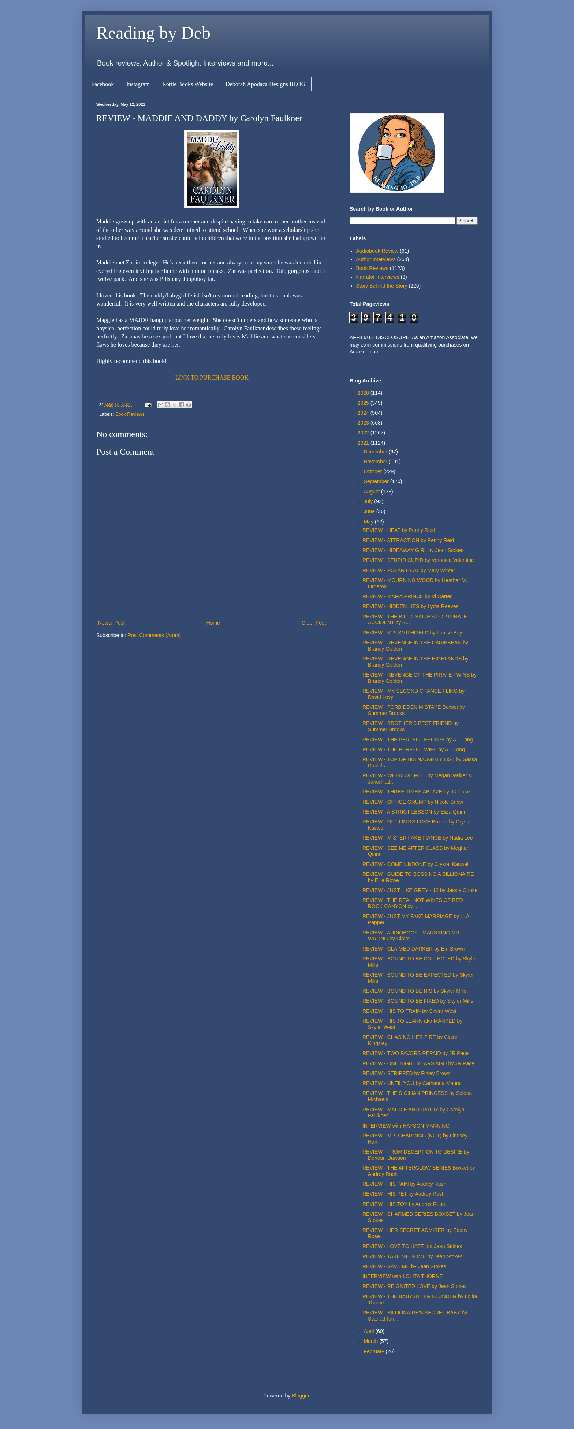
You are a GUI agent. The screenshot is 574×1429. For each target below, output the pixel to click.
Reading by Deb (153, 32)
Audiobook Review (377, 251)
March (371, 1341)
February (374, 1351)
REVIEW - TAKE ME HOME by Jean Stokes (412, 1256)
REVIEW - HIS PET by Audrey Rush (403, 1194)
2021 (364, 443)
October (373, 471)
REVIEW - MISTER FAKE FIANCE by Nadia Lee (417, 838)
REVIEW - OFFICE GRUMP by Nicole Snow (412, 802)
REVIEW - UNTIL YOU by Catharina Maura (411, 1083)
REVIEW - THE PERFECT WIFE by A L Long (413, 749)
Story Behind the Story (381, 286)
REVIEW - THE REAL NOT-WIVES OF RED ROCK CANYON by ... (412, 903)
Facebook (102, 84)
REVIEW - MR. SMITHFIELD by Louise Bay (412, 633)
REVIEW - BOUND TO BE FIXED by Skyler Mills (417, 1001)
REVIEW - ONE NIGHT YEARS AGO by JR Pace (418, 1063)
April (369, 1331)
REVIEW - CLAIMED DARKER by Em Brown (413, 949)
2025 (364, 403)
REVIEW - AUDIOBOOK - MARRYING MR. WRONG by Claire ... (411, 936)
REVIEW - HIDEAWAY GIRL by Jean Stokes (412, 550)
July (369, 501)
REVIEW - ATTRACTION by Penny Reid (408, 540)
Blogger (300, 1396)
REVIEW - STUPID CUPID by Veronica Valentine (418, 560)
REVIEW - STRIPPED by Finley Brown (406, 1073)
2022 (364, 433)
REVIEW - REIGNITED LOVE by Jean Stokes (414, 1286)
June (370, 511)
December (376, 452)
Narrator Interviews (377, 277)
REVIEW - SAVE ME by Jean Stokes (404, 1266)
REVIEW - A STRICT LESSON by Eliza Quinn (414, 812)
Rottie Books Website (187, 84)
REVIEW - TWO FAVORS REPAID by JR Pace (415, 1053)
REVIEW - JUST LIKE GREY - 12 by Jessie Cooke (420, 890)
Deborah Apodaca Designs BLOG (265, 84)
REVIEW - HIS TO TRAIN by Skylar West (409, 1011)
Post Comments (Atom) (154, 635)
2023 (364, 423)
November (376, 461)
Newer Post (111, 623)
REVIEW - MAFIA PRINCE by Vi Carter (407, 596)
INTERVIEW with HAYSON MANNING (406, 1126)
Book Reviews (130, 414)
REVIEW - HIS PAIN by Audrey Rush (404, 1184)
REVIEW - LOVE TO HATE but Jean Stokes (412, 1246)
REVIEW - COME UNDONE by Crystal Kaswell (415, 864)
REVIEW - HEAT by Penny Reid (398, 530)
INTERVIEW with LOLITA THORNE (402, 1276)
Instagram (138, 84)
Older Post (314, 623)
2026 (364, 393)
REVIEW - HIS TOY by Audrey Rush (403, 1204)
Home (213, 623)
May (369, 522)
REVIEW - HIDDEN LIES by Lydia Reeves (410, 606)
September (377, 481)
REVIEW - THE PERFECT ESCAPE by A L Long (417, 740)
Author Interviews (376, 259)
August (372, 492)
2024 (364, 413)
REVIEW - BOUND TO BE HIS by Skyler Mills (414, 991)
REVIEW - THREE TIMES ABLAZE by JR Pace (416, 792)
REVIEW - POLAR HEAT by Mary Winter (408, 570)
